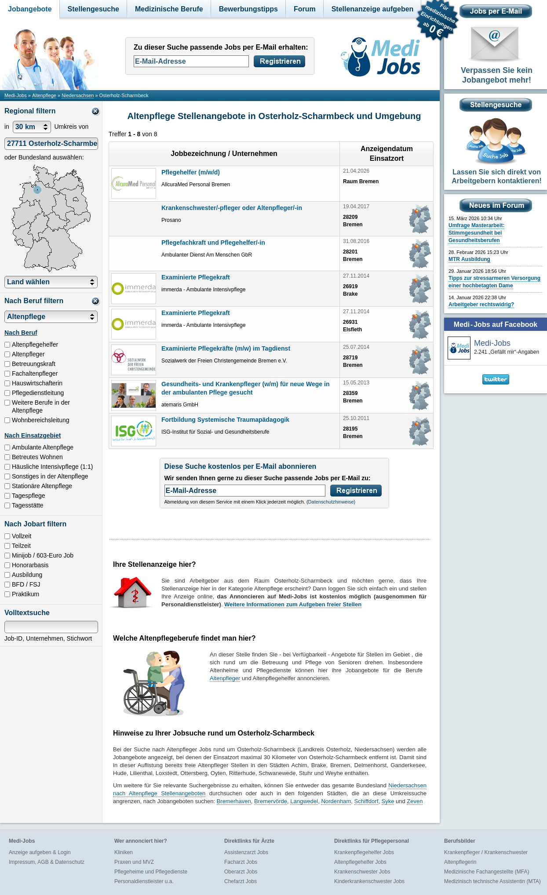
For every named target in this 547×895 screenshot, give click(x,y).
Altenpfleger (225, 678)
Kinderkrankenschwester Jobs (369, 881)
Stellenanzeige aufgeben (373, 9)
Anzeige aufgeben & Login (40, 852)
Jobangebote (30, 9)
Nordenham (336, 801)
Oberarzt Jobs (240, 872)
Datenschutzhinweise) (332, 501)
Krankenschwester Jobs (362, 872)
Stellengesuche (93, 9)
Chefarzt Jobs (240, 881)
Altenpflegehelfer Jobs (360, 862)
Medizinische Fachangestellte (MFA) (486, 872)
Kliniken (123, 852)
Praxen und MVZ (134, 862)
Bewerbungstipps (248, 9)
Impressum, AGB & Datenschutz (46, 862)
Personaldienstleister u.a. (144, 881)
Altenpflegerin (460, 862)
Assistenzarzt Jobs (246, 852)
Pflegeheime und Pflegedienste (150, 872)
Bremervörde (270, 801)
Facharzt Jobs (240, 862)
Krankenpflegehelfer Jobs (364, 852)
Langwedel (304, 801)
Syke (388, 801)
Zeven (415, 801)
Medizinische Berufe (169, 9)
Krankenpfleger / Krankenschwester (486, 852)
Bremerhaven (234, 801)
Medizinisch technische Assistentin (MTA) (492, 881)
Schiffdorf (366, 801)
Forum (305, 9)
